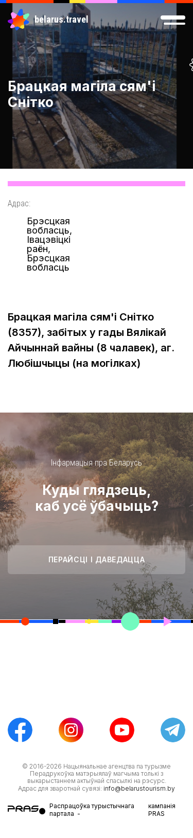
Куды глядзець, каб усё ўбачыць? (97, 498)
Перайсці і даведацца (96, 559)
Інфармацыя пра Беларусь (96, 463)
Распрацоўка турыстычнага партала (91, 809)
